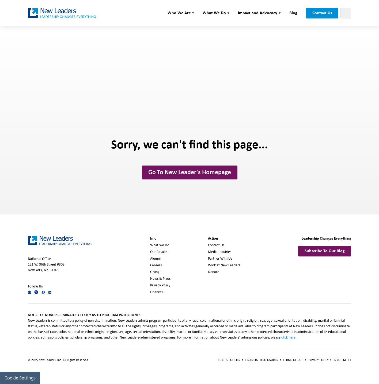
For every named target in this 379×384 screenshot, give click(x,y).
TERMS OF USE (293, 360)
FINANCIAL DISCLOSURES (261, 360)
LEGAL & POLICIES (228, 360)
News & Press (160, 279)
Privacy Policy (160, 285)
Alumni (155, 259)
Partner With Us (220, 259)
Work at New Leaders (224, 265)
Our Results (158, 252)
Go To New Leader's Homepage (189, 172)
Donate (213, 272)
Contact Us (322, 13)
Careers (156, 265)
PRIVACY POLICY (318, 360)
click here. (289, 338)
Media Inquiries (219, 252)
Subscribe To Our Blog (325, 251)
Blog (293, 13)
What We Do (159, 245)
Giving (155, 272)
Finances (156, 292)
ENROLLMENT (342, 360)
